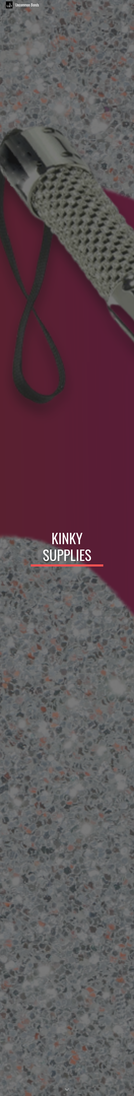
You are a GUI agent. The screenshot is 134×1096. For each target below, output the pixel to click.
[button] (67, 1090)
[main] (67, 548)
